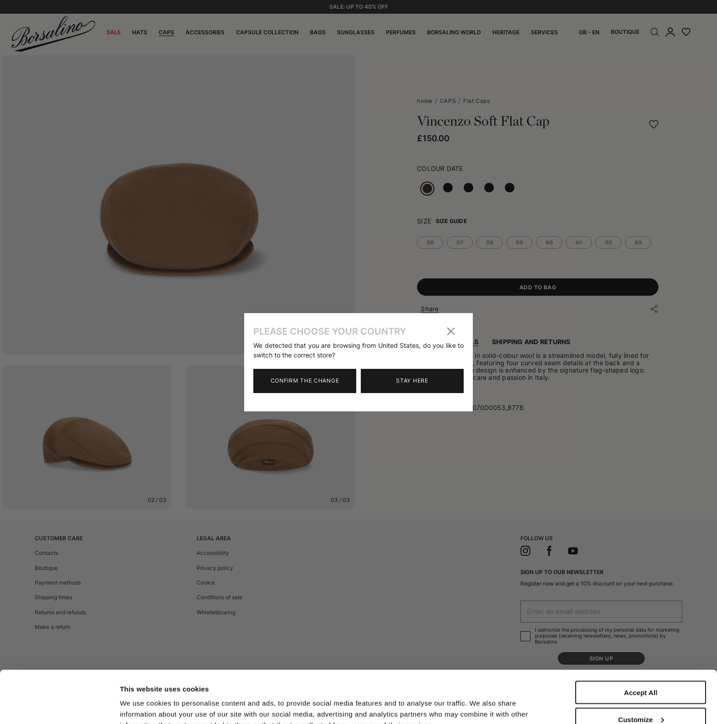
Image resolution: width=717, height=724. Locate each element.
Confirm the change (305, 380)
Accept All (641, 640)
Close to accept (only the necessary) (640, 697)
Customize (641, 667)
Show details (141, 698)
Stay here (412, 380)
